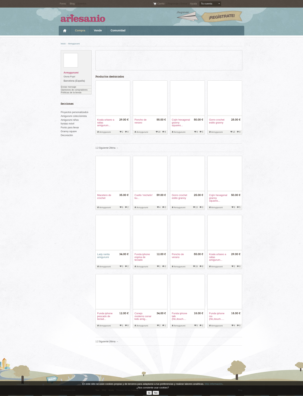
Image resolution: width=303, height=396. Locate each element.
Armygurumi (74, 43)
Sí (149, 392)
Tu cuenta (206, 3)
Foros (63, 3)
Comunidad (118, 30)
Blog (72, 3)
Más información (213, 384)
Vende (98, 30)
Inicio (65, 30)
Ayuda (193, 3)
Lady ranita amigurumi (103, 255)
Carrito (161, 3)
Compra (80, 30)
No (155, 392)
